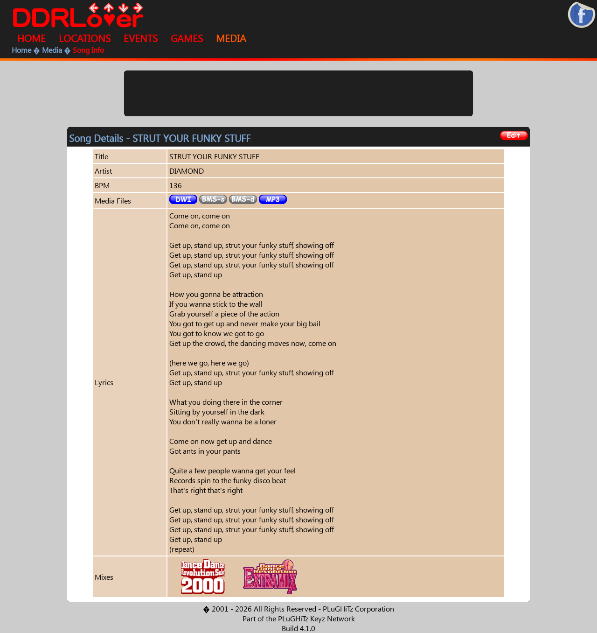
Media (52, 50)
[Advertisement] (298, 93)
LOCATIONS (85, 38)
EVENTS (141, 38)
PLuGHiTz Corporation (358, 608)
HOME (31, 38)
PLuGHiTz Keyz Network (316, 618)
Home (21, 50)
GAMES (187, 38)
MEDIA (231, 38)
